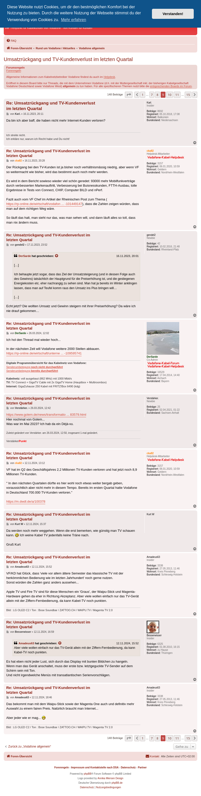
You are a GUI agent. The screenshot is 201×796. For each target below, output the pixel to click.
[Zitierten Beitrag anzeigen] (57, 256)
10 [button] (169, 94)
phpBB (87, 773)
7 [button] (152, 94)
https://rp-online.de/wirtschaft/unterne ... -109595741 (44, 353)
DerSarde (25, 255)
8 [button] (157, 94)
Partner (142, 767)
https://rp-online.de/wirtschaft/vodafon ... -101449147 (44, 204)
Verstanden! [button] (173, 14)
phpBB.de (117, 782)
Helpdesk (109, 76)
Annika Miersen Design (110, 778)
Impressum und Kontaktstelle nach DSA (95, 767)
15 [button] (188, 94)
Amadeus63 (26, 643)
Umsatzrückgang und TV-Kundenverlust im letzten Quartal (68, 59)
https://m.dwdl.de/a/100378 (25, 501)
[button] (128, 95)
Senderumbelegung (34, 366)
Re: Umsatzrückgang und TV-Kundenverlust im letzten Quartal (50, 106)
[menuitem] (11, 41)
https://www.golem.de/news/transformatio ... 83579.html (46, 414)
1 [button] (142, 94)
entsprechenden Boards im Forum (170, 86)
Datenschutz (128, 767)
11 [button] (177, 94)
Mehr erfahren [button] (73, 20)
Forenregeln (13, 70)
